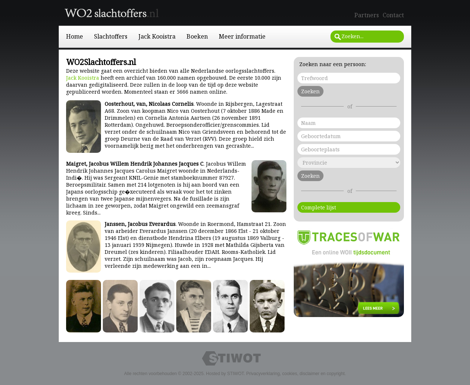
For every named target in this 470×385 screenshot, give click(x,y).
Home (74, 36)
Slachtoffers (110, 36)
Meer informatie (242, 36)
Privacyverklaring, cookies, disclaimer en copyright (295, 373)
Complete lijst (318, 207)
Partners (366, 15)
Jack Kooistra (157, 36)
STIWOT (235, 373)
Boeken (197, 36)
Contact (393, 15)
